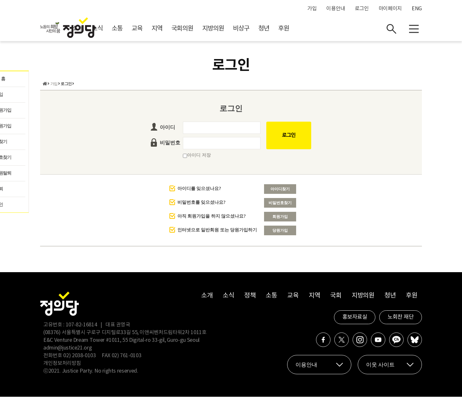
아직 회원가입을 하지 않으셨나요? (211, 216)
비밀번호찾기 (280, 203)
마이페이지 (390, 9)
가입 (312, 9)
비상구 (298, 29)
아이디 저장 (197, 155)
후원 (341, 29)
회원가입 (280, 217)
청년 (321, 29)
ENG (417, 9)
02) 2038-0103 (79, 356)
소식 (154, 29)
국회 (335, 296)
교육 (194, 29)
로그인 (362, 9)
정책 (249, 296)
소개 (134, 29)
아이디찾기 (280, 189)
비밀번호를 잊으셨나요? (201, 202)
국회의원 (240, 29)
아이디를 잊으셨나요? (199, 188)
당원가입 (280, 231)
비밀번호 (170, 143)
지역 (214, 29)
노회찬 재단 (401, 317)
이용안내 (335, 9)
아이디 (167, 127)
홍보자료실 (354, 317)
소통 (174, 29)
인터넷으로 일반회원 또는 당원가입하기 (217, 230)
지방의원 (270, 29)
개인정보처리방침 (62, 364)
